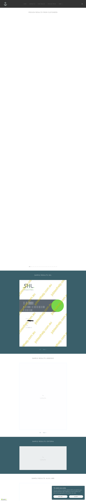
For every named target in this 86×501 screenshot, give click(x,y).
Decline (66, 496)
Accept (78, 496)
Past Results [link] (41, 3)
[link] (5, 3)
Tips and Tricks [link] (52, 3)
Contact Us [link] (32, 3)
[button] (60, 4)
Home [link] (25, 3)
